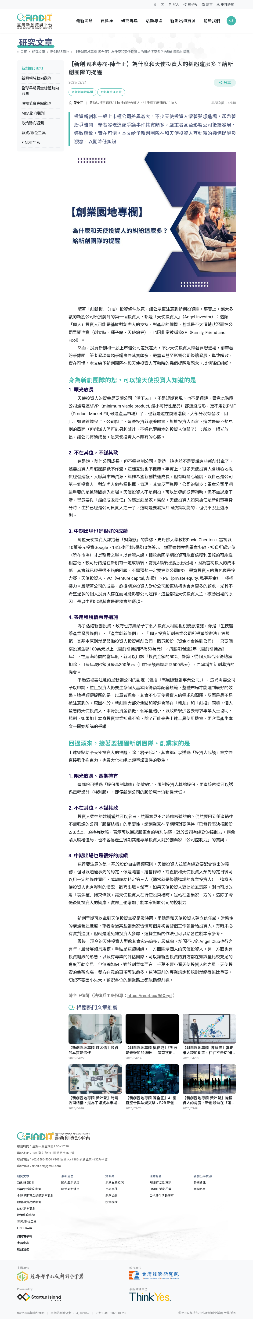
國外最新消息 (70, 1189)
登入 (173, 6)
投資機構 (111, 1202)
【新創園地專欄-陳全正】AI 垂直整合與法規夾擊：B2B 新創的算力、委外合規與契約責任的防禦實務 (152, 1100)
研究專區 (129, 20)
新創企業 (111, 1195)
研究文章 (38, 52)
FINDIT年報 (31, 142)
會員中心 (23, 1243)
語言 (207, 5)
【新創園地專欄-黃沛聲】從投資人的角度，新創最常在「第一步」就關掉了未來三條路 (209, 1100)
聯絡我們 (23, 1249)
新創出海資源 (183, 20)
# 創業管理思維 (111, 92)
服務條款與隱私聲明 (30, 1313)
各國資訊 (200, 1182)
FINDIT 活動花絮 (160, 1189)
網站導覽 (225, 5)
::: (149, 2)
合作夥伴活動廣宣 (161, 1195)
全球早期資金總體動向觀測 (40, 91)
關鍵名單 (200, 1189)
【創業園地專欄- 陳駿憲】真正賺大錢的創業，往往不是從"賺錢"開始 (208, 1050)
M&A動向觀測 (33, 113)
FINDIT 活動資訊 (160, 1182)
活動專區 (154, 20)
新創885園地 (59, 52)
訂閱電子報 (24, 1236)
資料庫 (107, 20)
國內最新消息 (70, 1182)
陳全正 (78, 103)
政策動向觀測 (33, 123)
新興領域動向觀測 (36, 78)
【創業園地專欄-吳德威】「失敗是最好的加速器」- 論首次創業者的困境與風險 (151, 1050)
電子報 (190, 5)
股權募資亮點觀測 (36, 103)
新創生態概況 (114, 1182)
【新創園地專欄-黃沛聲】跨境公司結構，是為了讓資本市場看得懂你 (95, 1100)
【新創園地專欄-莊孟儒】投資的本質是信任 (93, 1050)
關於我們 (211, 20)
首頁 (23, 52)
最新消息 (84, 20)
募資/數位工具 (34, 133)
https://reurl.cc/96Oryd (149, 995)
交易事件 (111, 1189)
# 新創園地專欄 (82, 92)
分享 (225, 83)
